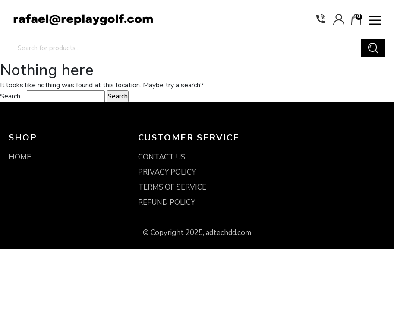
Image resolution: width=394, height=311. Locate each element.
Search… (12, 96)
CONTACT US (161, 157)
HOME (20, 157)
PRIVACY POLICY (167, 172)
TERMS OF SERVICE (172, 187)
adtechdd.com (228, 233)
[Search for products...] (185, 48)
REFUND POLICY (166, 202)
